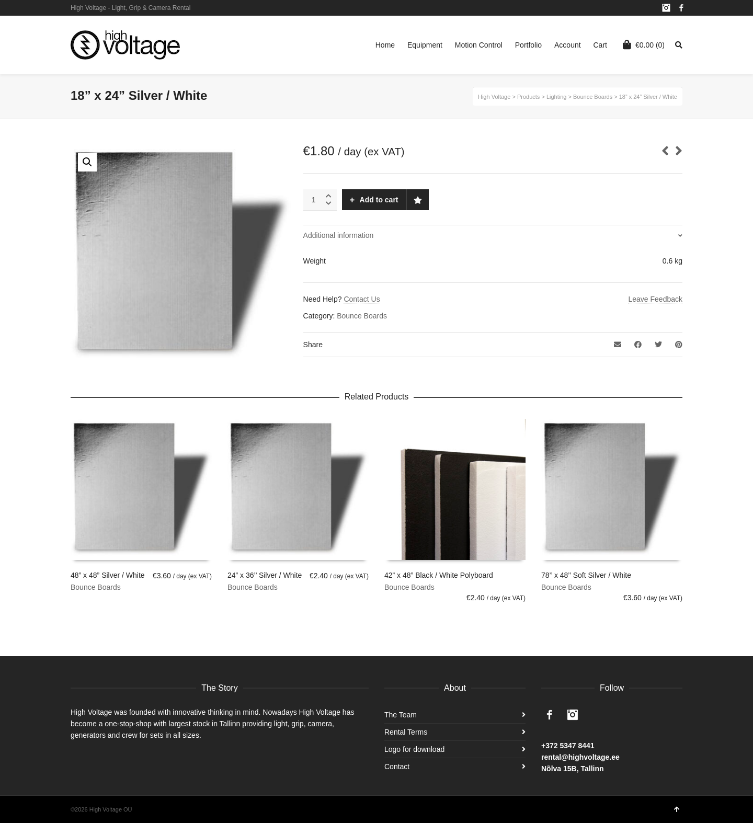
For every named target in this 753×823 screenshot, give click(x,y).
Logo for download (414, 749)
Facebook (681, 8)
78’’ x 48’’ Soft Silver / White (586, 575)
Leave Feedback (655, 299)
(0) (644, 44)
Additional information (338, 235)
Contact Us (362, 299)
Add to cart (379, 200)
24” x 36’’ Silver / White (264, 575)
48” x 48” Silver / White (108, 575)
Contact (396, 766)
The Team (400, 715)
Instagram (666, 8)
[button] (87, 162)
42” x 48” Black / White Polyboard (438, 575)
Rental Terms (405, 732)
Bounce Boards (362, 316)
